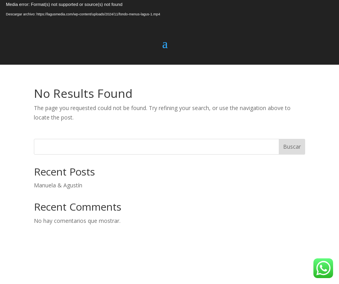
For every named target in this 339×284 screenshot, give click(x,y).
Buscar (292, 146)
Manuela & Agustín (58, 185)
